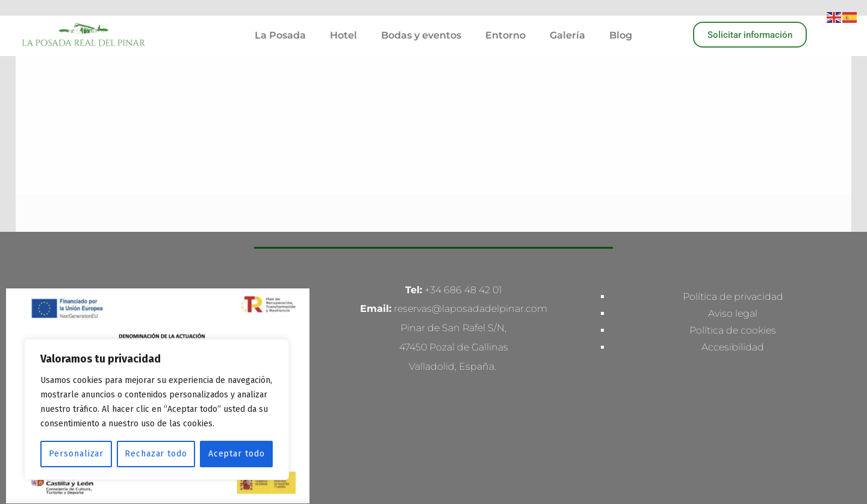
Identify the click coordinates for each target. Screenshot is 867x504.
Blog (620, 35)
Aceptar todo (236, 454)
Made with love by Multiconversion (433, 405)
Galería (567, 35)
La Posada (280, 35)
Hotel (343, 35)
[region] (156, 409)
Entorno (505, 35)
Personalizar (76, 454)
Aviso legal (732, 175)
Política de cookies (732, 192)
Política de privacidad (733, 158)
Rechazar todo (156, 454)
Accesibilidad (732, 208)
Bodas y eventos (421, 35)
